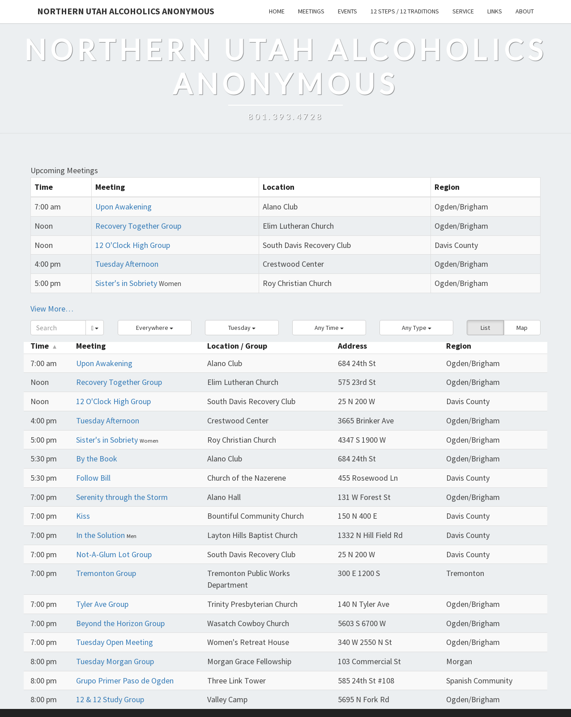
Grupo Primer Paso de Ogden (125, 680)
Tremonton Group (106, 573)
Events (347, 11)
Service (463, 11)
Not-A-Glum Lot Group (114, 554)
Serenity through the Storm (122, 497)
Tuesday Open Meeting (114, 642)
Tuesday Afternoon (126, 264)
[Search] (58, 327)
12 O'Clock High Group (132, 245)
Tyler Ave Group (102, 604)
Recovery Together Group (138, 226)
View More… (51, 308)
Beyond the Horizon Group (120, 623)
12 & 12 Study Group (110, 699)
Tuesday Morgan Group (115, 661)
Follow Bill (93, 478)
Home (277, 11)
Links (494, 11)
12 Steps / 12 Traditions (405, 11)
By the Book (96, 458)
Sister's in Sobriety (126, 283)
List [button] (485, 328)
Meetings (311, 11)
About (525, 11)
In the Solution (101, 535)
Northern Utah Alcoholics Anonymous (125, 11)
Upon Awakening (123, 206)
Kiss (83, 516)
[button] (155, 327)
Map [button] (522, 328)
